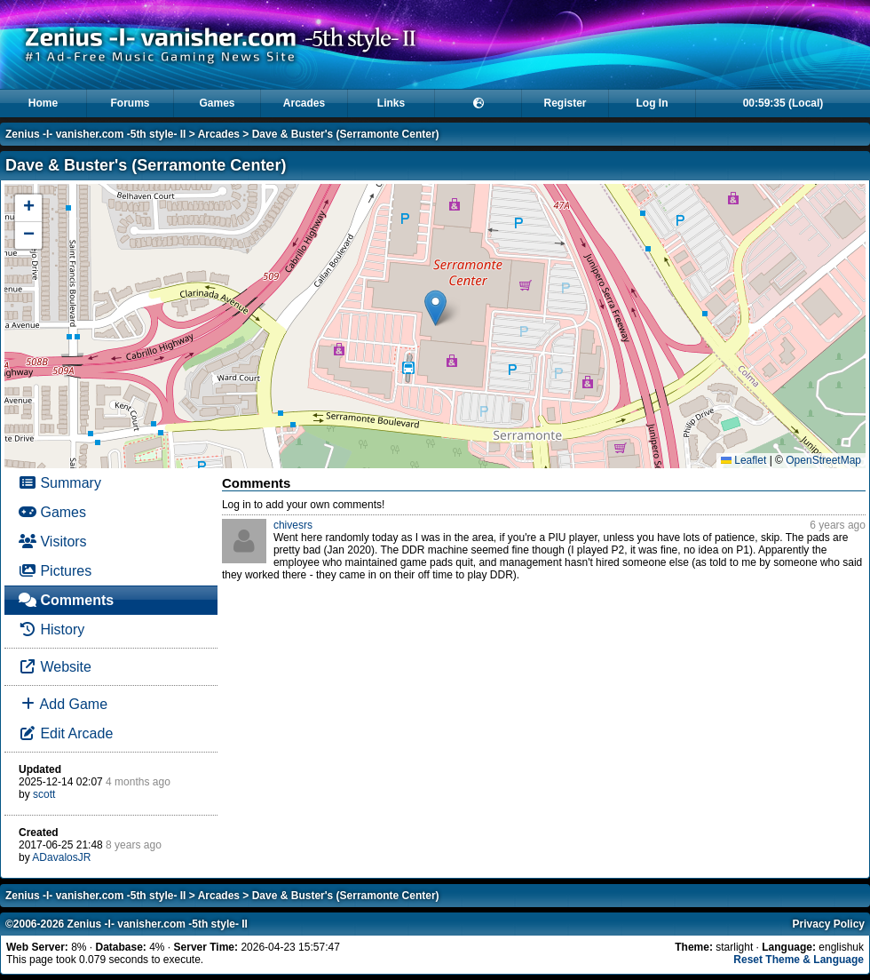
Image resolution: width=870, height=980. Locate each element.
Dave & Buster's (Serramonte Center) (345, 134)
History (51, 629)
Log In (652, 103)
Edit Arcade (66, 733)
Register (564, 103)
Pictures (55, 570)
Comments (66, 600)
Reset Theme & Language (798, 959)
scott (44, 794)
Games (216, 103)
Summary (60, 482)
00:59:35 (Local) (783, 103)
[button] (435, 308)
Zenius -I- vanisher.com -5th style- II (95, 134)
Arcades (304, 103)
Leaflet (743, 460)
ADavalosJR (61, 857)
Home (43, 103)
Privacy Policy (829, 924)
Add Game (63, 704)
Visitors (53, 541)
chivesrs (292, 525)
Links (391, 103)
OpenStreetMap (823, 460)
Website (55, 666)
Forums (129, 103)
